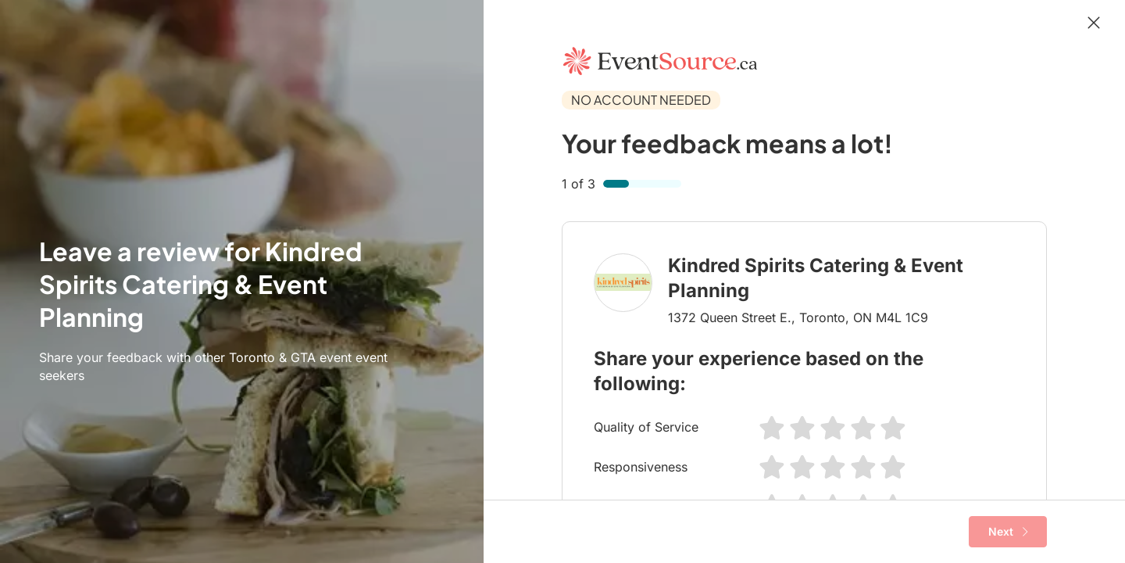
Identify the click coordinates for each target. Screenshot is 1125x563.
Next (1008, 532)
